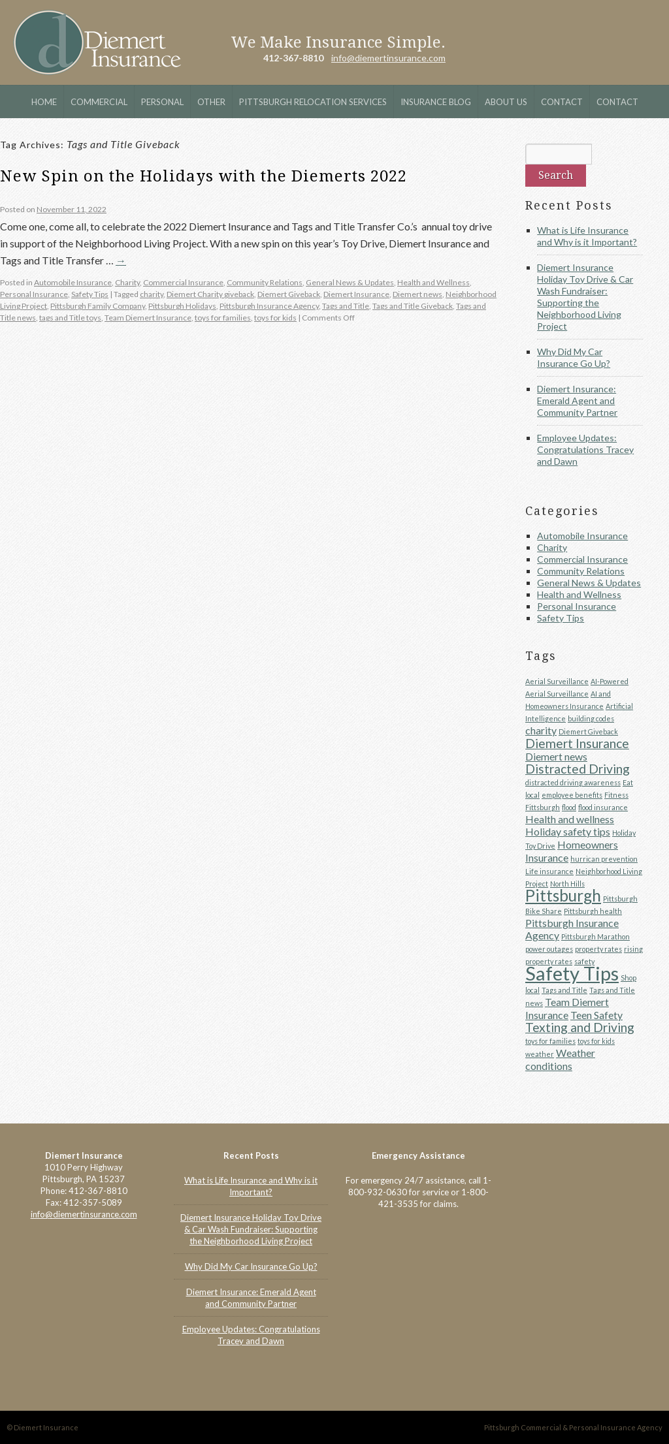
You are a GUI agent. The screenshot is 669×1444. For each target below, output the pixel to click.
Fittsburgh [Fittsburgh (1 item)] (542, 807)
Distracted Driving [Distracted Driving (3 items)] (577, 768)
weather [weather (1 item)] (539, 1054)
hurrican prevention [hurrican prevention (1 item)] (604, 859)
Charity (127, 282)
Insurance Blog (435, 102)
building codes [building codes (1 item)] (591, 718)
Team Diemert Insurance (148, 317)
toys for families (223, 317)
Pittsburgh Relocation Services (313, 102)
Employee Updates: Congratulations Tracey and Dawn (585, 449)
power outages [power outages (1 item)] (549, 949)
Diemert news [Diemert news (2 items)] (556, 756)
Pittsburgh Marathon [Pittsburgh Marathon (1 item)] (595, 936)
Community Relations (264, 282)
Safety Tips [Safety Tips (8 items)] (572, 973)
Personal (162, 102)
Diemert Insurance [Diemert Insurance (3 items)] (577, 743)
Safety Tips (89, 294)
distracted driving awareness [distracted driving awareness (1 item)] (573, 782)
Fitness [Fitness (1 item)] (616, 795)
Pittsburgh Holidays (182, 306)
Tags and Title (345, 306)
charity (151, 294)
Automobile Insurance (73, 282)
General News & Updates (350, 282)
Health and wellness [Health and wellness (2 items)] (569, 819)
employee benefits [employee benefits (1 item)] (572, 795)
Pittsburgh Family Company (97, 306)
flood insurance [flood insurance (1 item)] (603, 807)
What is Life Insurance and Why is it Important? (587, 236)
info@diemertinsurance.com (388, 57)
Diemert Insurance (97, 42)
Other (211, 102)
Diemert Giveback (288, 294)
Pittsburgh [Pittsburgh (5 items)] (563, 895)
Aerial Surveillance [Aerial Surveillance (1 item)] (557, 681)
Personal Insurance (34, 294)
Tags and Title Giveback (412, 306)
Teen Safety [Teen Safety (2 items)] (596, 1015)
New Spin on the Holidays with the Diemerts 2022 (203, 176)
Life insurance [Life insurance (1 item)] (549, 871)
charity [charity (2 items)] (541, 730)
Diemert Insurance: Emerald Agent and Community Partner (577, 400)
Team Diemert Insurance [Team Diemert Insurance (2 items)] (567, 1008)
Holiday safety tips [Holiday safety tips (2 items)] (567, 831)
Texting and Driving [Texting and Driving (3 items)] (579, 1027)
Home (44, 102)
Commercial (99, 102)
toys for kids (275, 317)
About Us (506, 102)
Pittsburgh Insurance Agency (269, 306)
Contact (562, 102)
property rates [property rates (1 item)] (598, 949)
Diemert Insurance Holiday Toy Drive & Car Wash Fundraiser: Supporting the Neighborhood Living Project (585, 297)
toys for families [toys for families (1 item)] (550, 1041)
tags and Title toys (70, 317)
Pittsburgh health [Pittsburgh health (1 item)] (593, 911)
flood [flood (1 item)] (569, 807)
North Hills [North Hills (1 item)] (567, 883)
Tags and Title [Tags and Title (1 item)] (564, 990)
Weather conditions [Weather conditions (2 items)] (560, 1059)
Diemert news (417, 294)
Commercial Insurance (183, 282)
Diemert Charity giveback (210, 294)
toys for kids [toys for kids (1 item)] (596, 1041)
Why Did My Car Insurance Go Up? (573, 357)
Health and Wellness (433, 282)
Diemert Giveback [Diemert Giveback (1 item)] (588, 731)
